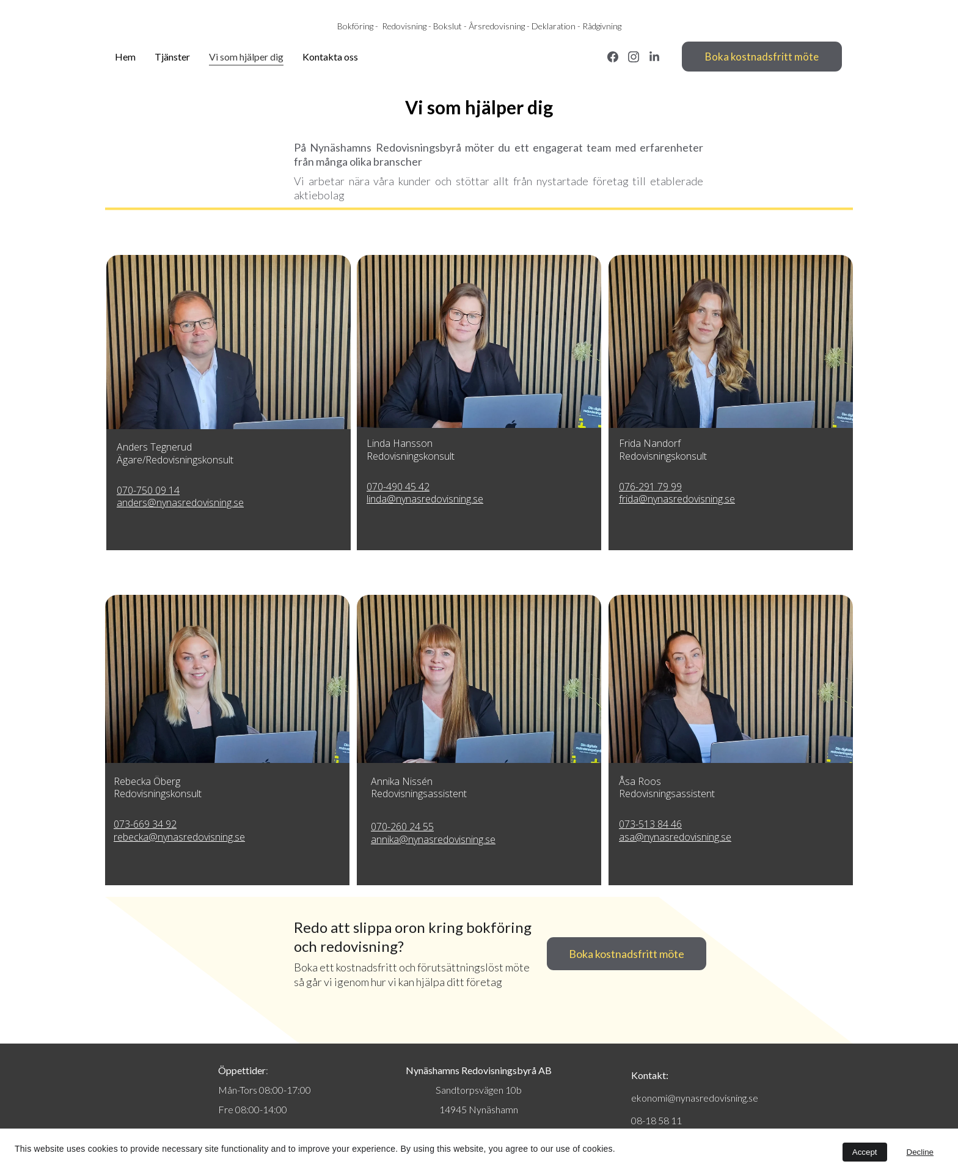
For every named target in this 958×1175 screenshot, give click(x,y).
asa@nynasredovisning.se (675, 837)
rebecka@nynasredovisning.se (179, 837)
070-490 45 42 (398, 486)
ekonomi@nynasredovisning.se (694, 1097)
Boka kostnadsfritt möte (762, 56)
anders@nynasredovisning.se (180, 502)
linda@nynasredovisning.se (425, 499)
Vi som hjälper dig (246, 56)
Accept (864, 1152)
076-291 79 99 (650, 486)
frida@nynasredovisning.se (677, 499)
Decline (920, 1152)
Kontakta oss (330, 56)
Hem (125, 56)
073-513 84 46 (650, 824)
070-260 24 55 (402, 826)
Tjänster (172, 56)
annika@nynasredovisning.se (433, 839)
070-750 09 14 (148, 490)
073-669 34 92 (145, 824)
